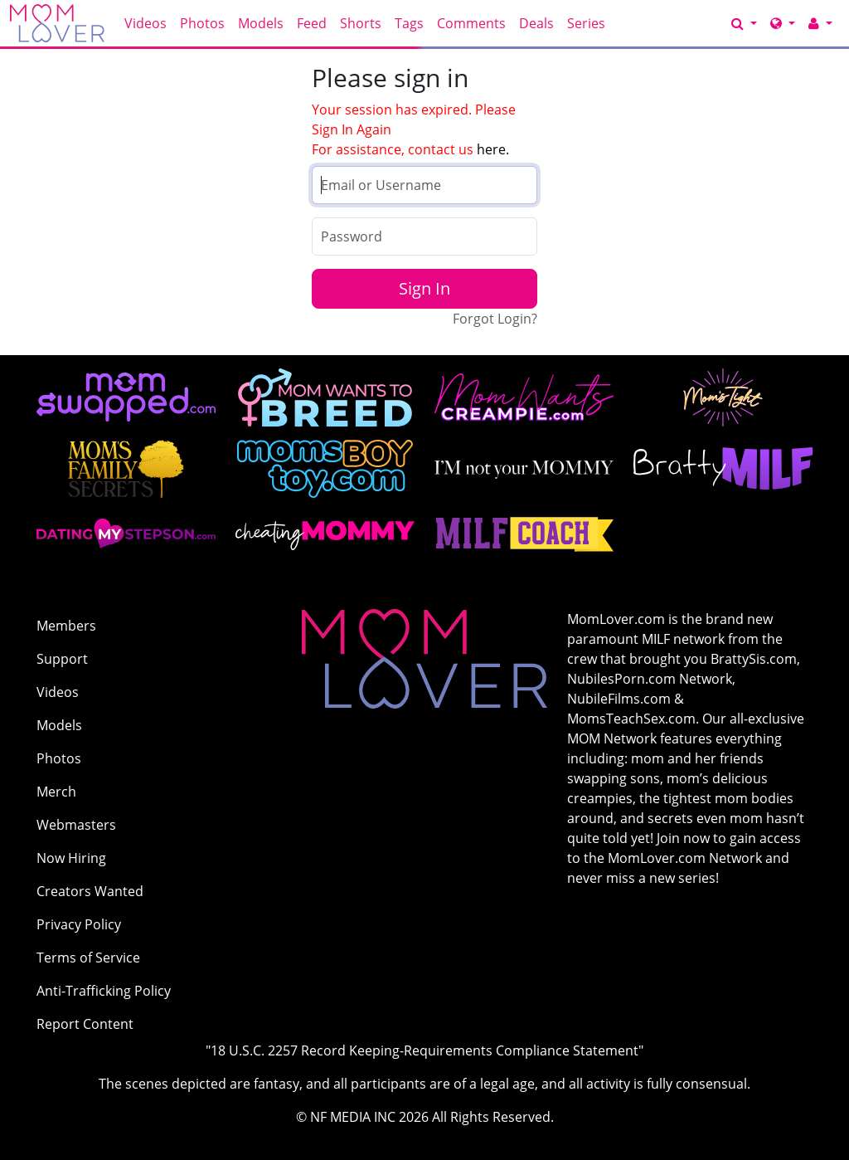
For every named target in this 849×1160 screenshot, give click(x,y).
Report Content (84, 1024)
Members (66, 626)
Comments (471, 23)
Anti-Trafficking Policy (103, 991)
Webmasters (76, 825)
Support (62, 659)
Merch (56, 791)
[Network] (783, 23)
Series (586, 23)
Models (261, 23)
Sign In (424, 288)
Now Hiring (71, 858)
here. (493, 149)
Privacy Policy (78, 924)
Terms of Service (88, 957)
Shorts (360, 23)
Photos (202, 23)
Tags (409, 23)
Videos (145, 23)
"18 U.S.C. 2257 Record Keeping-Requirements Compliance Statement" (424, 1050)
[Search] (744, 23)
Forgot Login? (495, 318)
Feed (312, 23)
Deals (536, 23)
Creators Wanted (89, 891)
